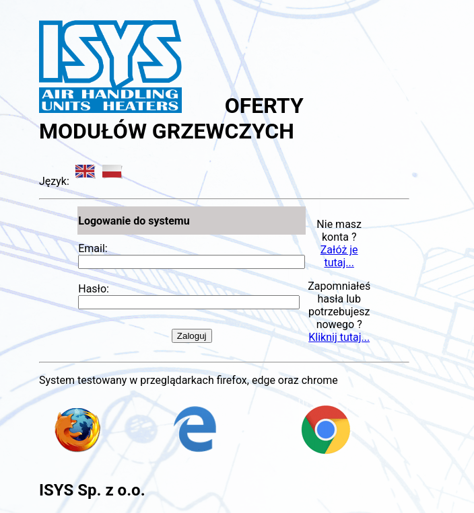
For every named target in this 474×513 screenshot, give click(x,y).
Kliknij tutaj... (339, 337)
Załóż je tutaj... (339, 256)
